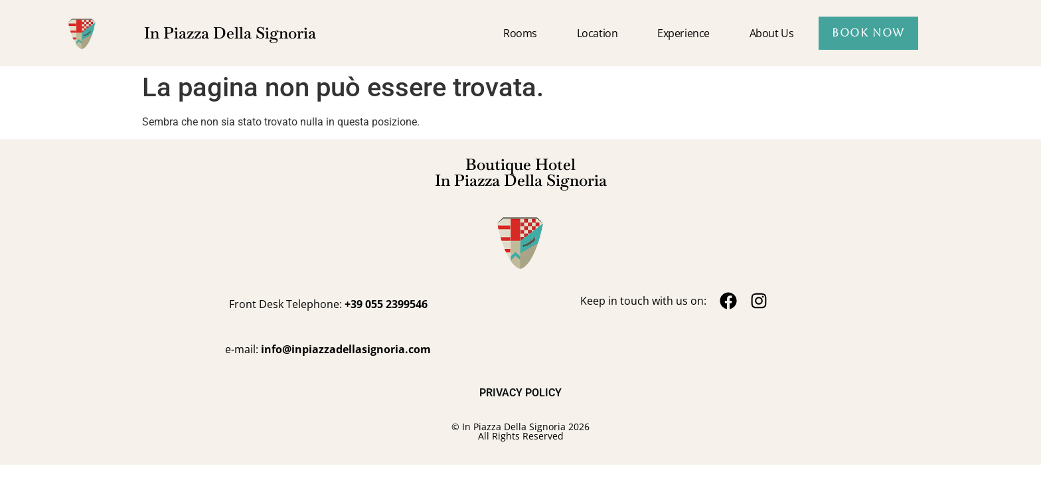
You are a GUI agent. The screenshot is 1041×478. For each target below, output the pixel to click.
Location (597, 33)
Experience (683, 33)
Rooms (520, 33)
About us (771, 33)
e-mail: (328, 349)
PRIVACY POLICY (520, 392)
